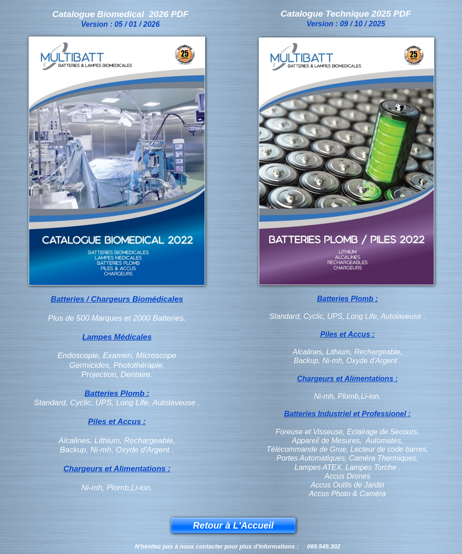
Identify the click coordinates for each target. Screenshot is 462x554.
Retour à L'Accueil (233, 525)
